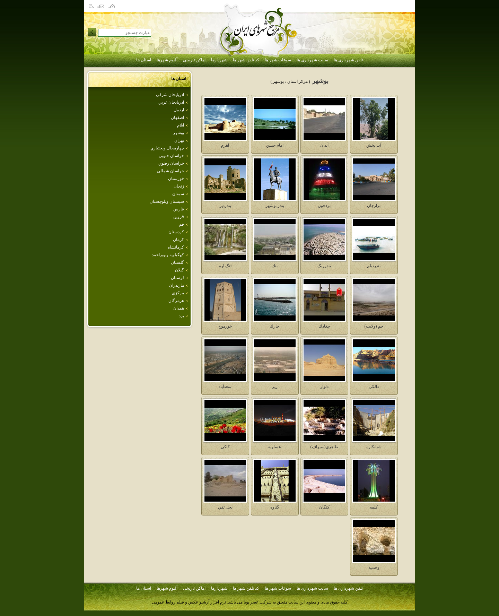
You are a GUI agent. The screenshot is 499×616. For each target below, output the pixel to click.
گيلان (179, 270)
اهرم (225, 145)
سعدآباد (225, 386)
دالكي (374, 386)
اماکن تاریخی (194, 60)
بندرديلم (373, 265)
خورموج (225, 326)
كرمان (178, 239)
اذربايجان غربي (171, 102)
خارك (274, 326)
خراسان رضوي (171, 163)
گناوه (274, 507)
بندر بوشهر (274, 205)
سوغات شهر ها (278, 60)
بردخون (324, 205)
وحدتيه (373, 567)
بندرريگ (324, 265)
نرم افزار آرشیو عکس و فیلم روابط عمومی (189, 602)
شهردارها (219, 60)
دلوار (324, 386)
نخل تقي (225, 507)
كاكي (225, 446)
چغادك (324, 326)
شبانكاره (374, 446)
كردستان (176, 231)
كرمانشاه (176, 247)
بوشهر (178, 132)
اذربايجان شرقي (170, 94)
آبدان (324, 145)
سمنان (178, 193)
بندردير (225, 205)
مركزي (178, 292)
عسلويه (274, 446)
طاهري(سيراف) (324, 446)
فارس (178, 209)
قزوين (178, 216)
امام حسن (274, 145)
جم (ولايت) (374, 326)
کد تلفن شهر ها (246, 60)
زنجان (179, 186)
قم (181, 224)
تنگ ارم (225, 265)
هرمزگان (176, 300)
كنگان (324, 507)
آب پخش (373, 145)
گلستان (177, 262)
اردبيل (179, 109)
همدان (178, 308)
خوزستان (176, 178)
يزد (181, 315)
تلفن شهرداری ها (348, 60)
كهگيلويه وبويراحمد (168, 254)
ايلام (180, 125)
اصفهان (177, 117)
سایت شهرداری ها (312, 60)
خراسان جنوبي (171, 155)
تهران (179, 140)
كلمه (374, 507)
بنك (275, 265)
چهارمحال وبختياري (167, 148)
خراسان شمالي (170, 170)
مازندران (176, 285)
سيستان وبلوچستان (167, 201)
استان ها (143, 60)
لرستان (177, 277)
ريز (275, 386)
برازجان (373, 205)
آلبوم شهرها (167, 60)
